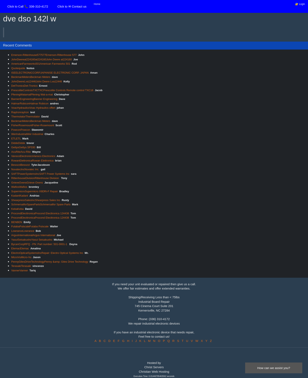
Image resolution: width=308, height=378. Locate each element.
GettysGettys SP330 (23, 147)
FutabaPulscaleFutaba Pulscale (30, 226)
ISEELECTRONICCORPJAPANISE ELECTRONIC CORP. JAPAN (50, 72)
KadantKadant (19, 195)
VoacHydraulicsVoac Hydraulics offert (33, 107)
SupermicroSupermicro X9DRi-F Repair (34, 191)
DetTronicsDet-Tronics (24, 85)
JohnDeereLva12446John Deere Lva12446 (36, 81)
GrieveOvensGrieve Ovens (27, 182)
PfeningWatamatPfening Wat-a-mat (32, 94)
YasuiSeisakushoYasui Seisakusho (31, 239)
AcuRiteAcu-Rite (21, 151)
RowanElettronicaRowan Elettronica (32, 160)
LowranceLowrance (22, 230)
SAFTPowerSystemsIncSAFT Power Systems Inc (40, 173)
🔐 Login (300, 4)
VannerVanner (19, 270)
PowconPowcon (20, 129)
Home (97, 4)
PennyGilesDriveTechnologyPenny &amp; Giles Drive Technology (49, 261)
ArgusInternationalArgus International (33, 235)
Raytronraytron (20, 112)
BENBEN (16, 222)
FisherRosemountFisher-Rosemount (32, 125)
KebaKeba (17, 208)
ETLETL (16, 138)
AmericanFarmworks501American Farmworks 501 (40, 63)
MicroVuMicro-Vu (21, 257)
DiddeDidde (18, 143)
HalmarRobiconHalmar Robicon (30, 103)
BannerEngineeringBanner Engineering (34, 99)
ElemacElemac (20, 248)
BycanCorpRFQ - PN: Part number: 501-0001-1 (39, 244)
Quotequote (18, 68)
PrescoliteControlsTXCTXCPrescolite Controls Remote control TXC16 (52, 90)
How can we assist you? (273, 368)
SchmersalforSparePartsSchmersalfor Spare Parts (40, 204)
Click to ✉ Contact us (71, 6)
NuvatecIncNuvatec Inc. (25, 169)
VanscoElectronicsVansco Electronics (33, 156)
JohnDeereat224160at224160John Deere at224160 (41, 59)
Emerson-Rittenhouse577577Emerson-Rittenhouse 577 (44, 54)
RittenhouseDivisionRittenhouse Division (35, 178)
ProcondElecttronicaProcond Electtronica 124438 (40, 213)
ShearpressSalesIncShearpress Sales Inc (35, 200)
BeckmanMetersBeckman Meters (30, 76)
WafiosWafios (19, 186)
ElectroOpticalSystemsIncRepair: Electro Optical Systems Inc (47, 252)
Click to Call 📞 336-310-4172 (27, 6)
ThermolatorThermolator (25, 116)
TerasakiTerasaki (21, 265)
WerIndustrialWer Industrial (27, 134)
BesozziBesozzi (20, 164)
